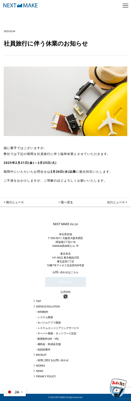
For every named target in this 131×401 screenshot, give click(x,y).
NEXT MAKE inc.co (65, 224)
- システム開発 (44, 317)
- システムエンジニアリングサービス (57, 328)
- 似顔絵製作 (43, 349)
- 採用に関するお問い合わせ (52, 360)
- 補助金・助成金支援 (48, 344)
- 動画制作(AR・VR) (47, 338)
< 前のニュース (14, 202)
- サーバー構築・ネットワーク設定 (56, 333)
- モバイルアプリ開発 (48, 322)
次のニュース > (117, 202)
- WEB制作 (42, 312)
